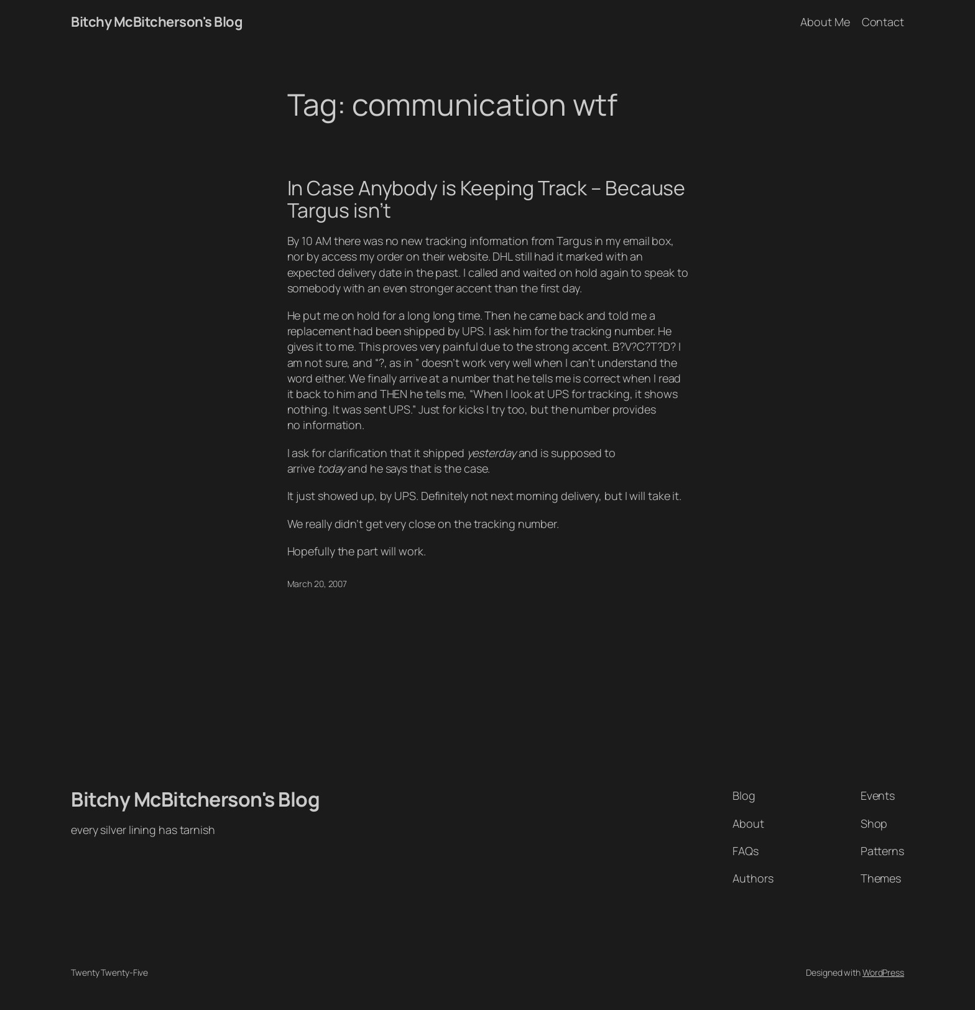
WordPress (883, 972)
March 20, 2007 (317, 584)
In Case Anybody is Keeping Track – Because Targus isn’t (486, 199)
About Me (824, 21)
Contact (883, 21)
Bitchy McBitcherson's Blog (157, 21)
